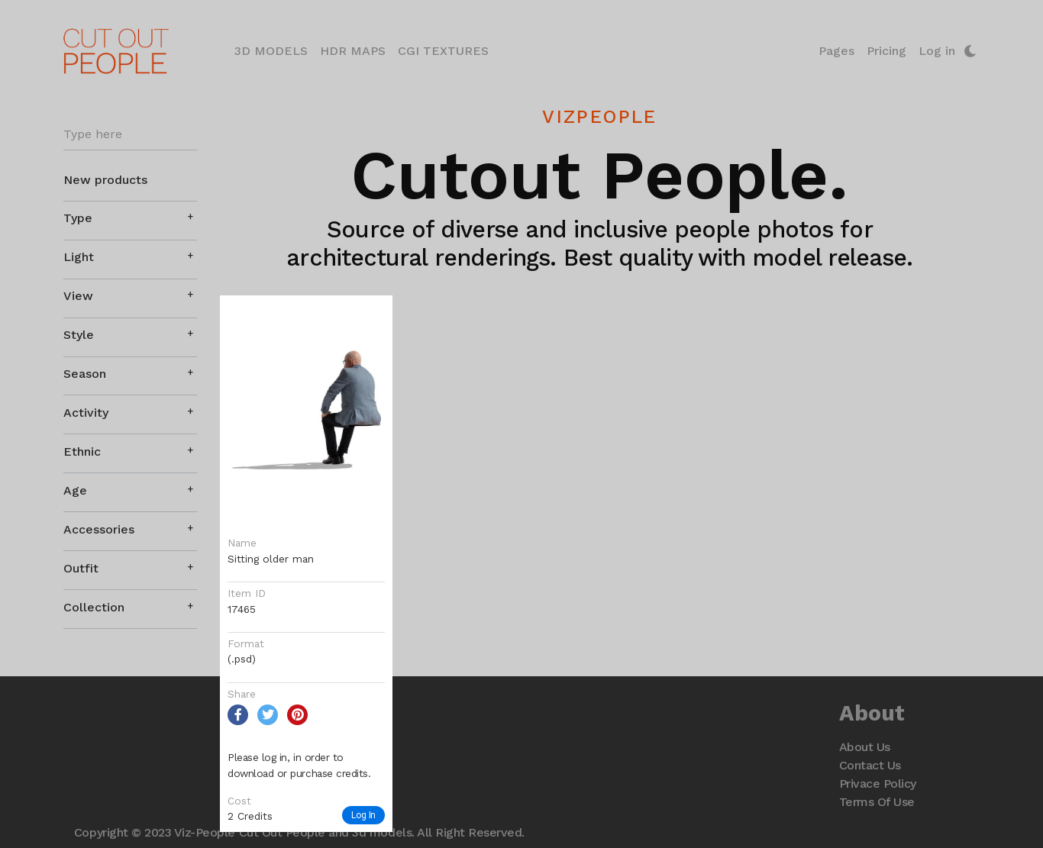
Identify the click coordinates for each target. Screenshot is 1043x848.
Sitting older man (271, 559)
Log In (363, 815)
